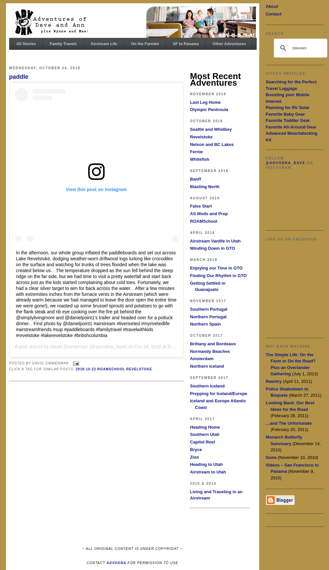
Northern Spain (205, 324)
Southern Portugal (208, 309)
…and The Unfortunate (289, 423)
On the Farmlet (145, 44)
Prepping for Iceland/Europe (218, 393)
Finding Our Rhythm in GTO (218, 275)
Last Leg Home (205, 102)
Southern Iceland (207, 386)
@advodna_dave (285, 163)
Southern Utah (205, 434)
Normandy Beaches (210, 351)
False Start (201, 206)
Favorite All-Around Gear (291, 127)
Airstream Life (104, 44)
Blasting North (205, 186)
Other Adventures (229, 44)
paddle (19, 76)
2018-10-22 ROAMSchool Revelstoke (114, 369)
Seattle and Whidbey (211, 129)
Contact (274, 14)
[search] (299, 48)
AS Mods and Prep (209, 213)
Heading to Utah (206, 464)
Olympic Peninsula (209, 109)
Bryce (196, 449)
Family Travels (63, 44)
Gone (271, 457)
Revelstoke (201, 136)
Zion (194, 457)
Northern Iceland (207, 366)
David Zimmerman (69, 346)
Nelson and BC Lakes (212, 144)
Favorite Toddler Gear (288, 120)
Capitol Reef (202, 442)
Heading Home (205, 427)
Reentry (274, 381)
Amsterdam (202, 358)
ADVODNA (116, 563)
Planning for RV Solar (288, 107)
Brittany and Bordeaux (213, 343)
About (272, 6)
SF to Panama (186, 44)
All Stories (26, 44)
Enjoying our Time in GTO (216, 268)
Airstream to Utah (208, 472)
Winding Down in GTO (212, 248)
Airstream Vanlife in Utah (215, 241)
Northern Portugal (208, 316)
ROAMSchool (203, 221)
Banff (195, 179)
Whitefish (200, 159)
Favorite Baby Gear (285, 114)
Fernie (196, 151)
